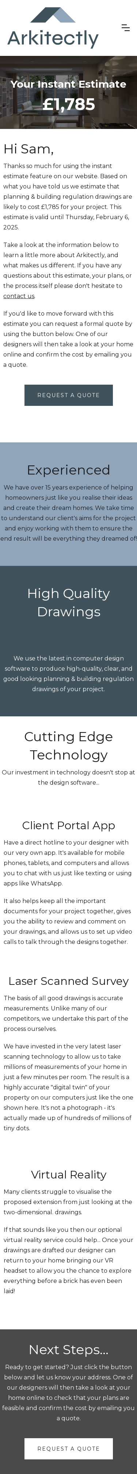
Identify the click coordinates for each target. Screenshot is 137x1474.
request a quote (68, 1449)
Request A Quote (68, 395)
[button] (126, 27)
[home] (53, 28)
